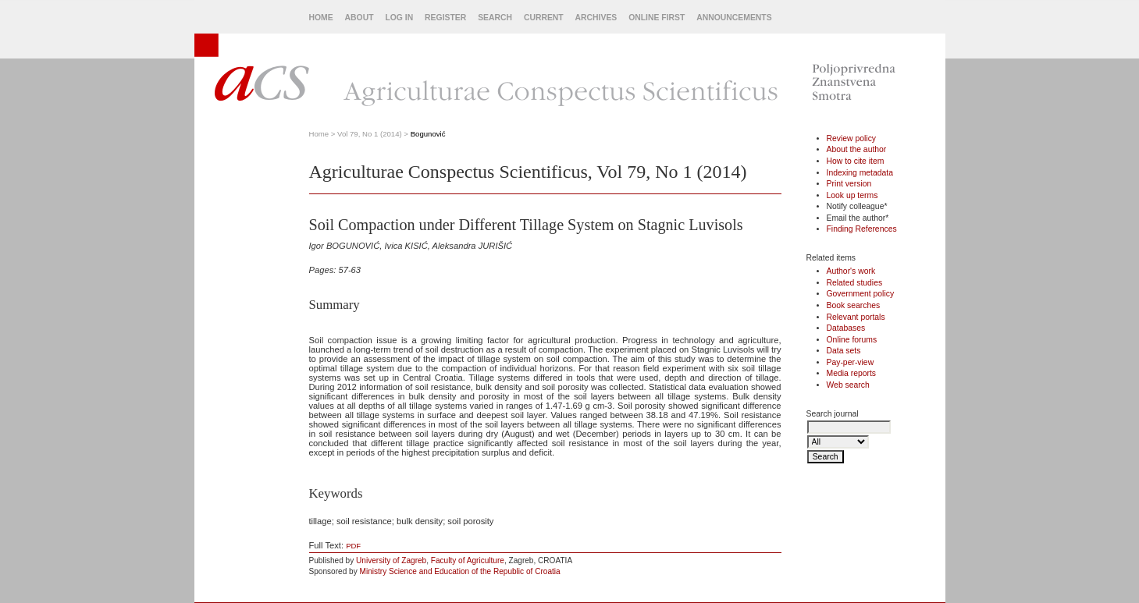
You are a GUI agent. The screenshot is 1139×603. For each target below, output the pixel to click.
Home (321, 17)
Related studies (855, 282)
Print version (849, 183)
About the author (857, 149)
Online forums (852, 339)
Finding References (862, 229)
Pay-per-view (850, 362)
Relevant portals (856, 317)
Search (495, 17)
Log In (399, 17)
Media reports (852, 373)
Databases (846, 328)
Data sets (844, 350)
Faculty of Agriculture (467, 560)
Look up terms (852, 195)
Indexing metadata (860, 172)
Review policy (852, 138)
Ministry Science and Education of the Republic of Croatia (460, 571)
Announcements (733, 17)
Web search (848, 385)
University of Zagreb (391, 560)
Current (544, 17)
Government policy (861, 293)
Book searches (854, 305)
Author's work (851, 271)
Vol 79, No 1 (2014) (369, 133)
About (359, 17)
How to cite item (856, 161)
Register (445, 17)
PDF (353, 545)
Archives (596, 17)
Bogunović (428, 133)
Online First (656, 17)
